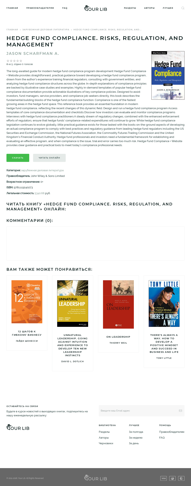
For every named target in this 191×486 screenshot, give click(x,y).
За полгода (136, 431)
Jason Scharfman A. (32, 53)
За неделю (136, 437)
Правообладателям (40, 8)
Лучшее (168, 8)
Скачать (18, 158)
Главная (12, 8)
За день (134, 443)
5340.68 (39, 193)
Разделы (130, 8)
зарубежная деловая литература (45, 29)
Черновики (106, 443)
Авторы (149, 8)
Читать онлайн (49, 158)
